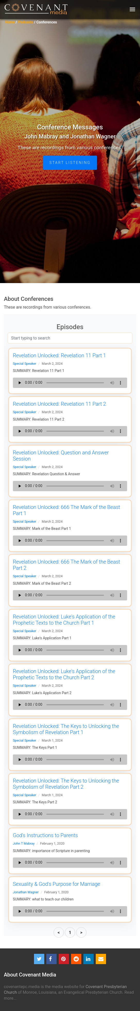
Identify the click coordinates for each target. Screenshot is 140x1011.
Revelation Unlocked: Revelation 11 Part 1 (59, 355)
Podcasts (25, 22)
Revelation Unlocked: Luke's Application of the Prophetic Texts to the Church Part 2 (64, 674)
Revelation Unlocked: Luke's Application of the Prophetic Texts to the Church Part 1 (64, 620)
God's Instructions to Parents (45, 835)
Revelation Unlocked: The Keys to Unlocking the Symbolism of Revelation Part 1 (66, 729)
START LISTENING (70, 173)
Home (10, 22)
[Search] (70, 338)
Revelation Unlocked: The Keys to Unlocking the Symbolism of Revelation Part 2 (66, 784)
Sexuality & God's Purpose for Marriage (56, 884)
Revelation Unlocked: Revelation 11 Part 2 (59, 404)
